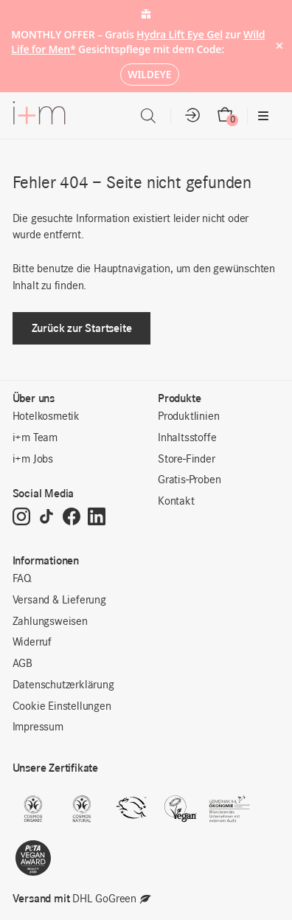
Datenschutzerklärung (63, 685)
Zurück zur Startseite (82, 328)
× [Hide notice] (279, 46)
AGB (22, 664)
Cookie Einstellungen (62, 707)
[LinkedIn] (96, 517)
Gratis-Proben (189, 480)
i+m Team (35, 438)
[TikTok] (46, 517)
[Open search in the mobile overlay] (148, 116)
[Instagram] (21, 517)
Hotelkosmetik (46, 417)
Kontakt (176, 502)
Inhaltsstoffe (187, 438)
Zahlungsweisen (50, 622)
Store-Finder (186, 460)
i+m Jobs (33, 460)
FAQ (22, 579)
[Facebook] (71, 517)
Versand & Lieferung (59, 600)
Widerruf (32, 643)
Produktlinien (188, 417)
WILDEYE (149, 74)
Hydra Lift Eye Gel (179, 34)
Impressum (38, 727)
